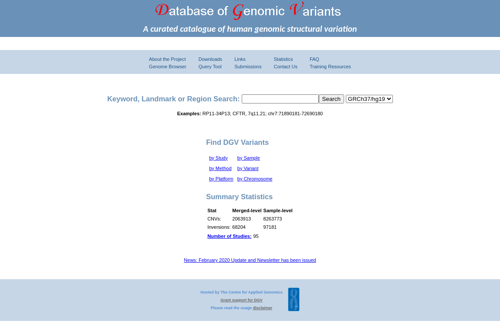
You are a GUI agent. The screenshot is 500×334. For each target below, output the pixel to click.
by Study (218, 157)
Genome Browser (167, 66)
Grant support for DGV (241, 300)
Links (240, 59)
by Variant (248, 168)
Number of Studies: (229, 236)
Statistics (283, 59)
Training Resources (330, 66)
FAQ (314, 59)
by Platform (221, 178)
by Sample (248, 157)
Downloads (210, 59)
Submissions (247, 66)
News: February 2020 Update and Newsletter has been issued (250, 260)
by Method (220, 168)
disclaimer (263, 308)
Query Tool (210, 66)
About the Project (167, 59)
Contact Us (285, 66)
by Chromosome (255, 178)
